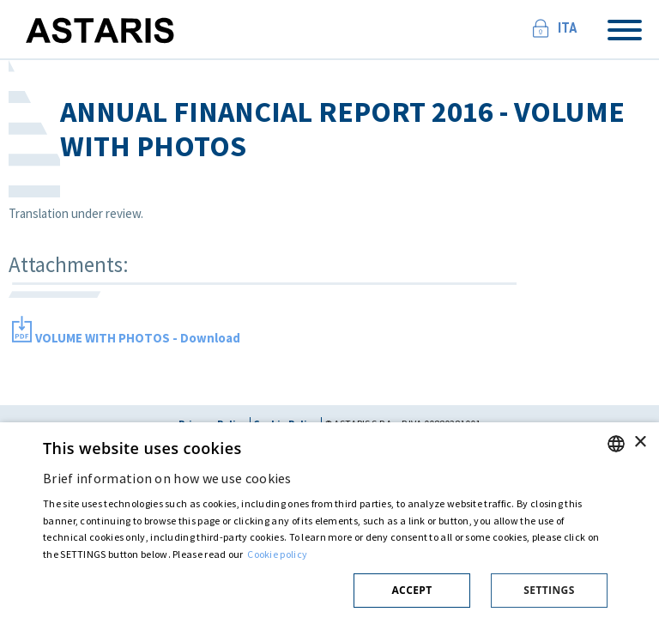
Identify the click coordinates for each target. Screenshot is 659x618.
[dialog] (329, 520)
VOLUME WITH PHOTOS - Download (137, 338)
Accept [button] (411, 590)
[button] (325, 587)
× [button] (639, 442)
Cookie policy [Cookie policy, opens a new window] (277, 554)
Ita (567, 28)
